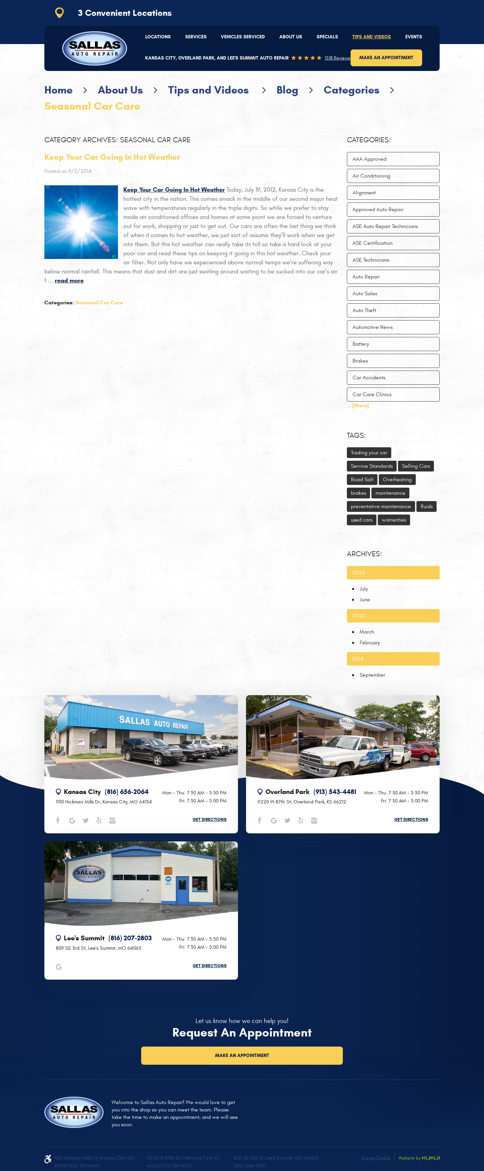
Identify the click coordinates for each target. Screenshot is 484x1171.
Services (196, 37)
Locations (158, 37)
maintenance (390, 493)
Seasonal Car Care (92, 106)
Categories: (369, 140)
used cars (361, 520)
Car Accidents (369, 378)
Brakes (360, 361)
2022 (358, 616)
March (367, 632)
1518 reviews (337, 58)
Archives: (364, 554)
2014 (358, 659)
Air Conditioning (371, 176)
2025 (358, 573)
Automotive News (373, 327)
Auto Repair (366, 277)
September (372, 675)
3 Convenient (125, 12)
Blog (287, 90)
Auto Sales (365, 294)
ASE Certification (373, 243)
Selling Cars (416, 466)
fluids (426, 506)
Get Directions (210, 819)
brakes (358, 493)
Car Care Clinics (372, 394)
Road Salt (362, 480)
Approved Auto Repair (378, 209)
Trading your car (369, 453)
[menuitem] (158, 37)
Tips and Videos (371, 37)
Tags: (356, 435)
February (370, 643)
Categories (351, 90)
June (365, 600)
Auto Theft (364, 310)
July (364, 589)
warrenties (394, 520)
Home (58, 90)
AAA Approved (370, 159)
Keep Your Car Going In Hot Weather (112, 157)
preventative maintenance (381, 506)
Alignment (364, 193)
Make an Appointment (386, 58)
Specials (327, 37)
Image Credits (375, 1158)
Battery (361, 344)
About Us (290, 37)
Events (413, 37)
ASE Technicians (371, 260)
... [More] (358, 405)
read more (69, 280)
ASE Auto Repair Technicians (385, 226)
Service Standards (372, 466)
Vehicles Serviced (243, 37)
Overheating (397, 480)
